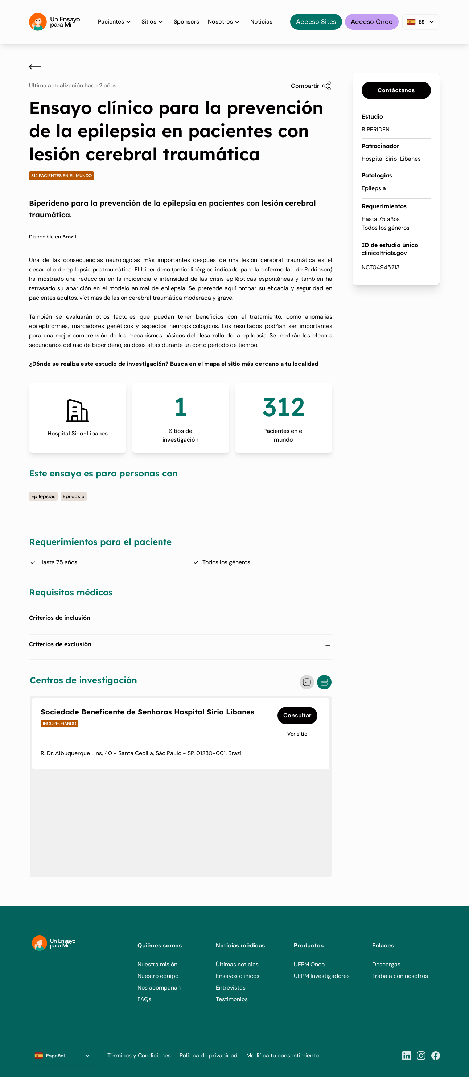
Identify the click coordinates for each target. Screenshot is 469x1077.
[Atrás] (35, 67)
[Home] (54, 22)
